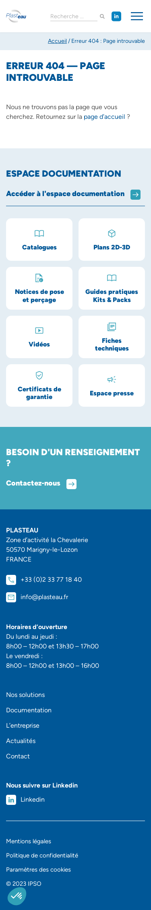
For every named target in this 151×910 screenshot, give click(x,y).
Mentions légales (28, 841)
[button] (17, 896)
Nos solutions (25, 695)
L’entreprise (22, 725)
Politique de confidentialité (42, 855)
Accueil (57, 41)
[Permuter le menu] (137, 16)
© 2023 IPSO (23, 883)
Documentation (29, 710)
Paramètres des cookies (38, 869)
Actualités (20, 741)
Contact (18, 756)
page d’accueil (104, 116)
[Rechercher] (102, 16)
